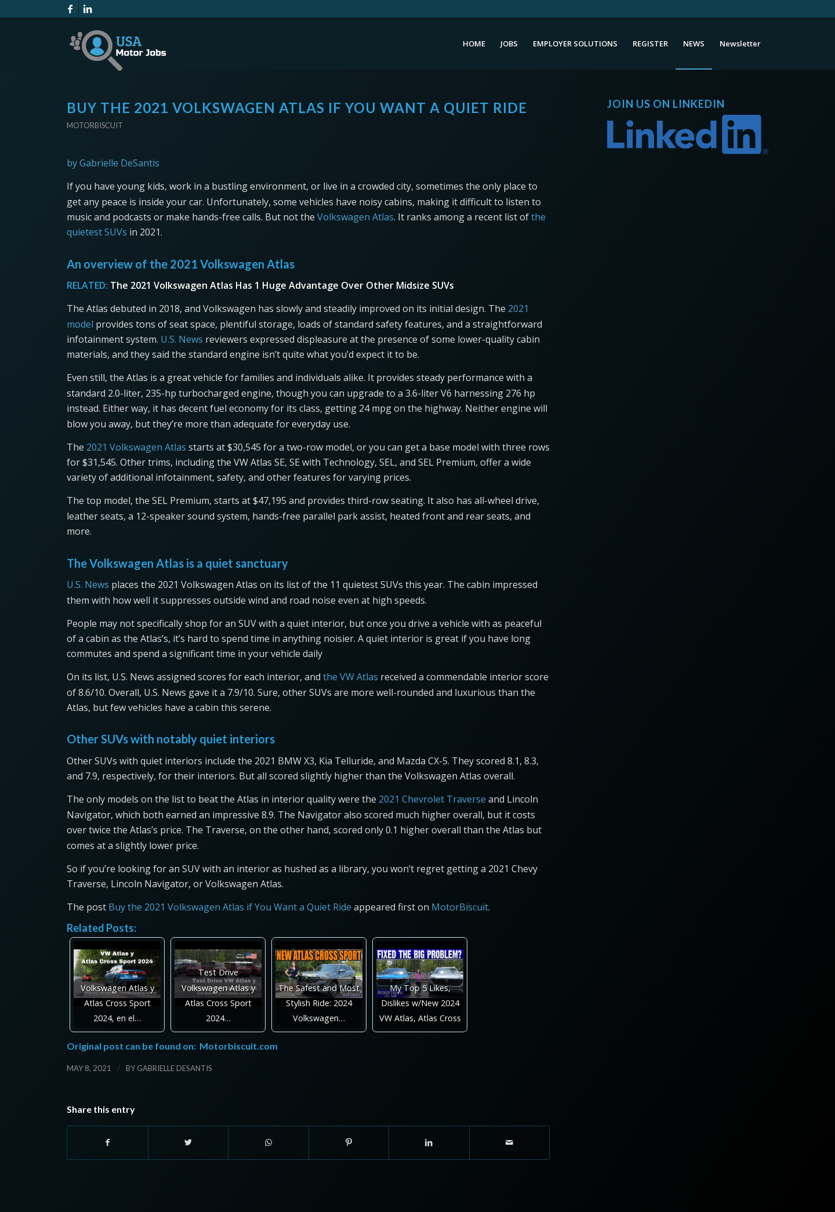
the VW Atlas (350, 676)
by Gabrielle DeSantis (113, 163)
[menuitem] (474, 43)
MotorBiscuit (459, 907)
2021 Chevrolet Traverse (432, 799)
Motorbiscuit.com (238, 1045)
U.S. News (182, 339)
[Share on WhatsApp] (268, 1142)
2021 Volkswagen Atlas (136, 447)
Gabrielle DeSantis (174, 1068)
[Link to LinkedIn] (87, 8)
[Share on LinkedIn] (429, 1142)
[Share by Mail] (510, 1142)
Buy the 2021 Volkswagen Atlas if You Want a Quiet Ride (229, 907)
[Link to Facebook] (69, 8)
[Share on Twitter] (188, 1142)
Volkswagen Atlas (355, 217)
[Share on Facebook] (107, 1142)
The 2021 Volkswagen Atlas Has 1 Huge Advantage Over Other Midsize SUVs (282, 285)
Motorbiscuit (95, 125)
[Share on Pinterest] (349, 1142)
